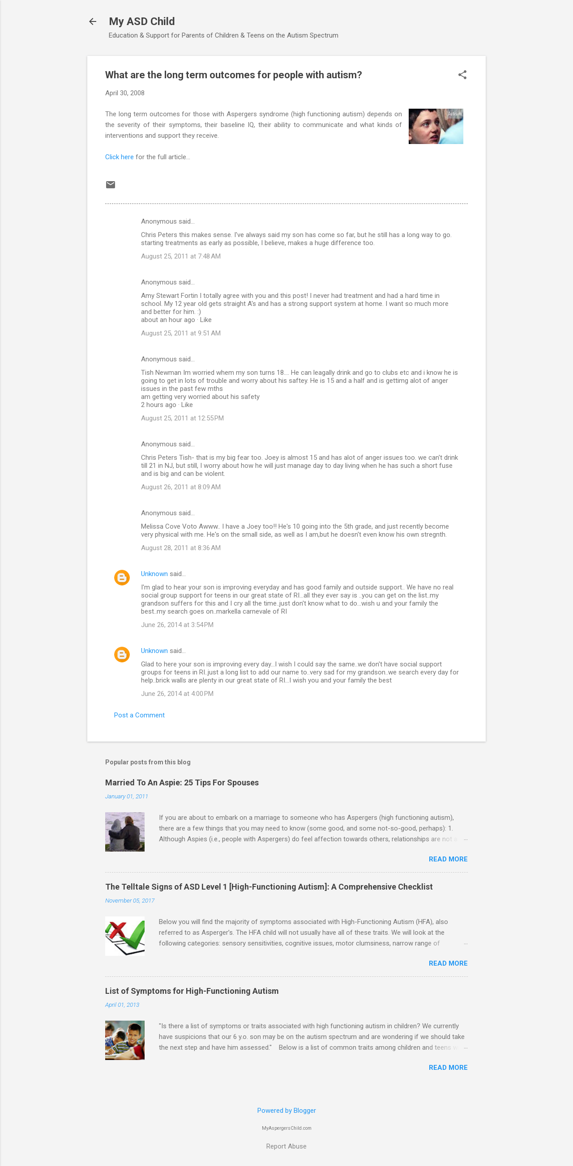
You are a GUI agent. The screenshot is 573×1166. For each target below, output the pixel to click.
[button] (462, 75)
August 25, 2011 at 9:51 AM (181, 333)
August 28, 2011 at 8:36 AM (181, 548)
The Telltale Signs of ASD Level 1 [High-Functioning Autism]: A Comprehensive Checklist (269, 886)
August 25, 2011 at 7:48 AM (181, 256)
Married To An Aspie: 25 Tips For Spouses (182, 782)
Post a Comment (139, 715)
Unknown (154, 574)
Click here (119, 157)
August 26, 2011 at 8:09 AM (181, 487)
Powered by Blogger (286, 1111)
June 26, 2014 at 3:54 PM (177, 625)
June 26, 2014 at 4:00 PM (177, 694)
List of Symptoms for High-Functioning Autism (192, 991)
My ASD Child (142, 21)
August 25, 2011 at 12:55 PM (182, 418)
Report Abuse (286, 1146)
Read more (448, 859)
